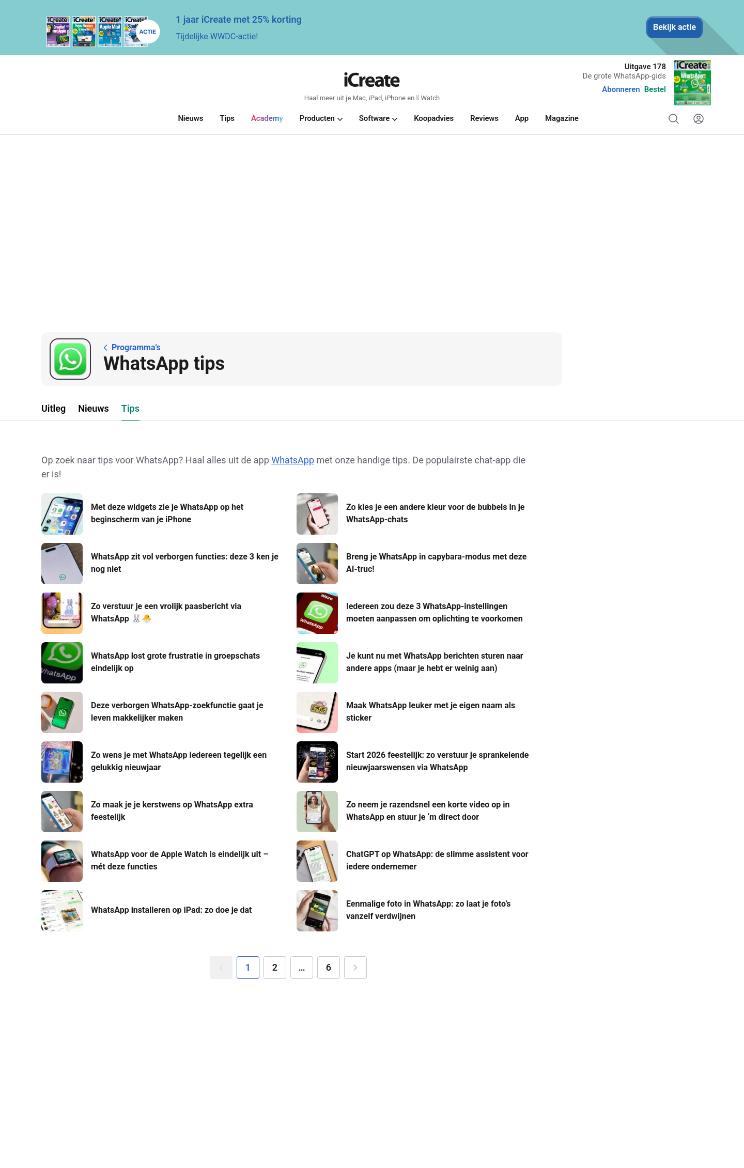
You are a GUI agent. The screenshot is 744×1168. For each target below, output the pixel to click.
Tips (130, 408)
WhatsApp (292, 460)
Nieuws (93, 408)
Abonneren (621, 89)
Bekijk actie (674, 27)
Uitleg (53, 408)
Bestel (655, 89)
